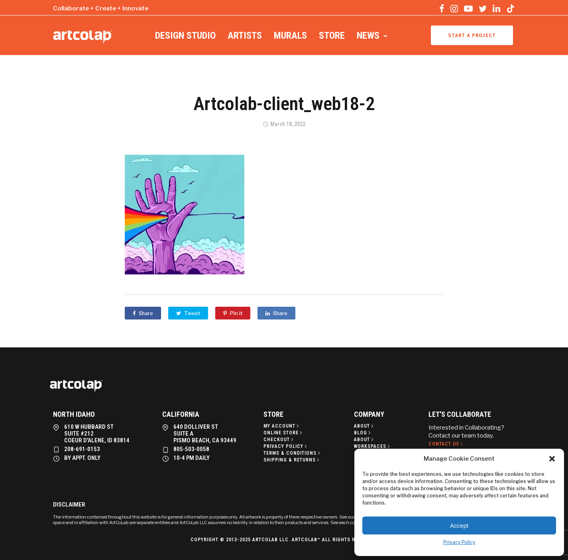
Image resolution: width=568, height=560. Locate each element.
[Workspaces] (372, 446)
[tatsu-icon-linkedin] (496, 8)
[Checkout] (279, 439)
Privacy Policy (459, 542)
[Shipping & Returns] (292, 459)
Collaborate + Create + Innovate (100, 8)
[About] (364, 426)
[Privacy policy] (286, 446)
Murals (290, 35)
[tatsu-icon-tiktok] (510, 8)
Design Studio (185, 35)
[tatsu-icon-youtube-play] (468, 8)
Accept (459, 525)
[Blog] (363, 432)
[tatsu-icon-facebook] (441, 8)
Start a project (472, 35)
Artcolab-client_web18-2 (284, 103)
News (368, 35)
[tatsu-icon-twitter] (483, 8)
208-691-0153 (82, 449)
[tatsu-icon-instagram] (454, 8)
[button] (552, 459)
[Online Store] (283, 432)
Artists (245, 35)
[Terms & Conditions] (292, 453)
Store (332, 35)
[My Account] (282, 426)
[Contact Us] (446, 444)
